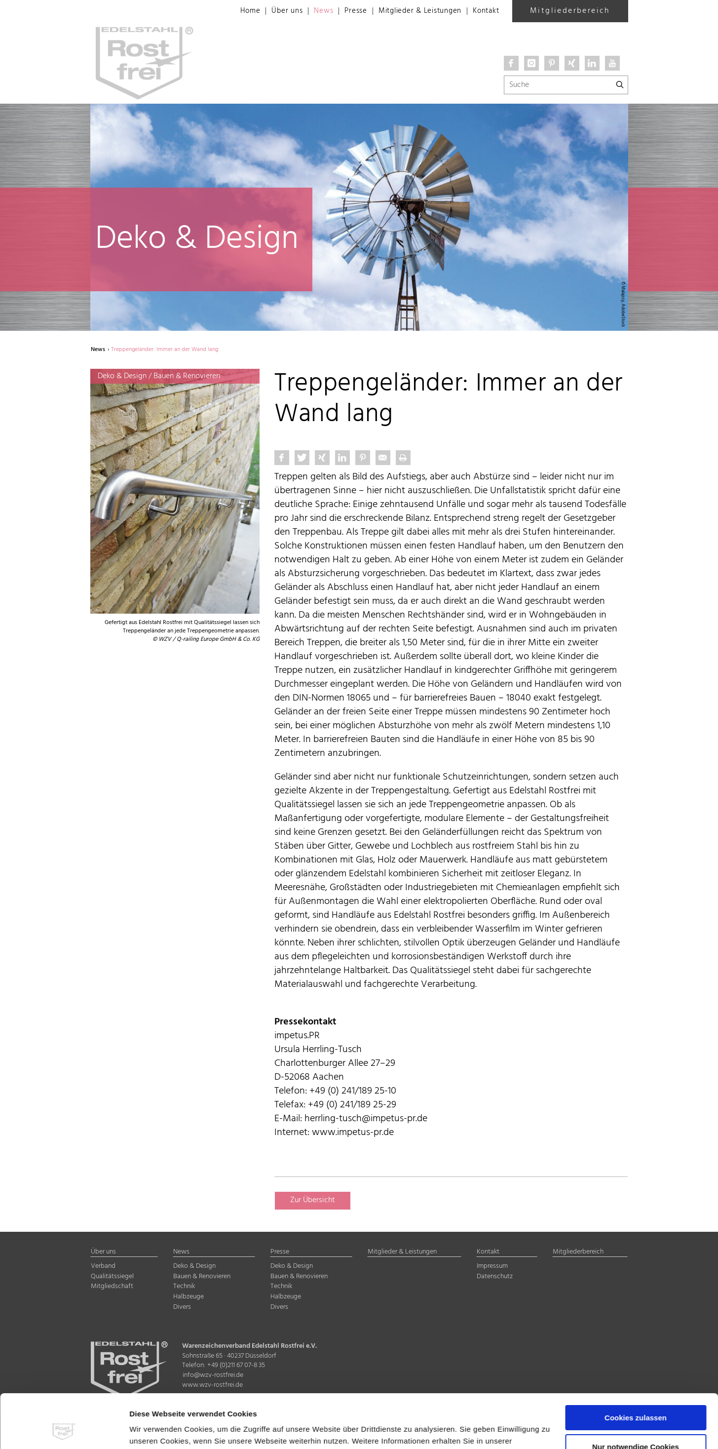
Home (235, 11)
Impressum (239, 1402)
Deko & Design (194, 1266)
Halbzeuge (188, 1297)
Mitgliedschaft (112, 1286)
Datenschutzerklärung (171, 1402)
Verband (103, 1266)
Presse (346, 11)
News (311, 11)
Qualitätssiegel (112, 1276)
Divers (182, 1307)
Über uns (274, 11)
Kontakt (484, 11)
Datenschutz (495, 1276)
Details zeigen (155, 1429)
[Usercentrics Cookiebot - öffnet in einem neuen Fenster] (64, 1429)
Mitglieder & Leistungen (413, 11)
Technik (184, 1286)
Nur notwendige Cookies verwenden (635, 1400)
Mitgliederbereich (570, 10)
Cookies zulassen (636, 1367)
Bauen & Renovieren (201, 1276)
